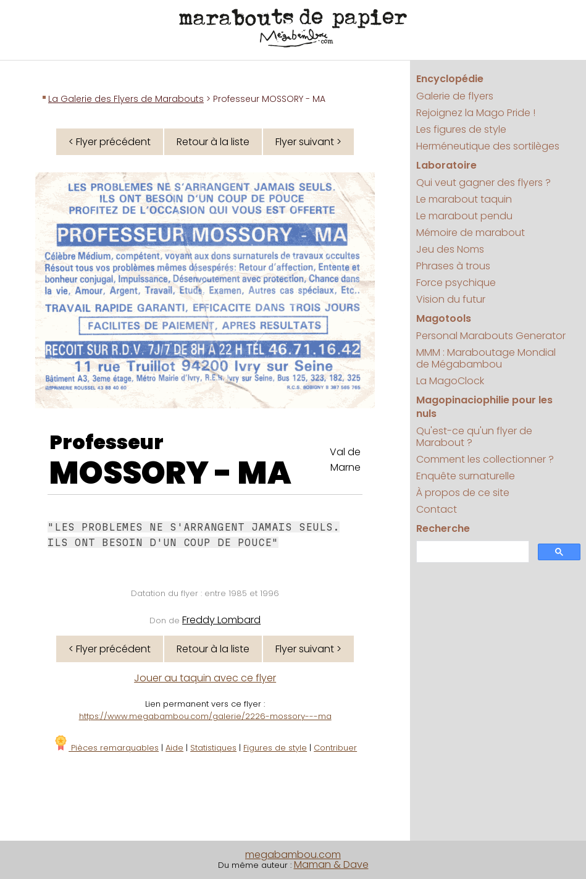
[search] (471, 552)
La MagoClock (450, 381)
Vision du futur (450, 299)
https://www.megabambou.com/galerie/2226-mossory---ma (205, 716)
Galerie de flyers (454, 96)
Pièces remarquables (106, 748)
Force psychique (456, 282)
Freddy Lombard (221, 620)
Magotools (443, 318)
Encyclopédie (449, 79)
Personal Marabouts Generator (491, 336)
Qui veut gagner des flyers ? (483, 182)
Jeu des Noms (450, 249)
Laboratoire (446, 165)
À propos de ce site (462, 493)
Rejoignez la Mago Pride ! (475, 113)
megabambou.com (293, 854)
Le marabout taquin (464, 199)
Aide (174, 748)
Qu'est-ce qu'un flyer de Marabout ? (474, 437)
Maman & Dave (331, 864)
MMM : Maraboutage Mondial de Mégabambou (486, 358)
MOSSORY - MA (170, 473)
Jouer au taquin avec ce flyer (205, 678)
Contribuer (335, 748)
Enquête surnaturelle (465, 476)
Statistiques (213, 748)
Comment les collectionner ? (485, 459)
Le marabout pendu (464, 216)
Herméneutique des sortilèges (487, 146)
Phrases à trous (453, 266)
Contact (436, 509)
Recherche (443, 528)
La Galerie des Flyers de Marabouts (126, 99)
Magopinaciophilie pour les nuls (484, 407)
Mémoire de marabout (470, 232)
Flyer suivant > (308, 142)
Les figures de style (461, 129)
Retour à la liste (213, 142)
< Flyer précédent (110, 142)
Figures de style (275, 748)
